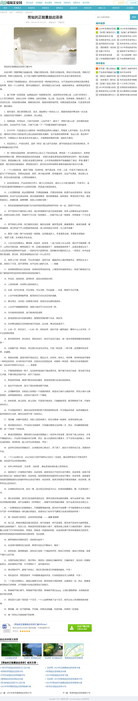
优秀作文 (76, 3)
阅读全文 (52, 22)
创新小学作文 (104, 51)
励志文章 (73, 8)
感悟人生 (101, 8)
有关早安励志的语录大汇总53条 (16, 668)
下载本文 (61, 22)
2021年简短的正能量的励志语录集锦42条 (64, 683)
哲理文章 (115, 8)
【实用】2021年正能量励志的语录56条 (63, 668)
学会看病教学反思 (127, 59)
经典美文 (17, 8)
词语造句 (67, 3)
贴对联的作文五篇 (106, 44)
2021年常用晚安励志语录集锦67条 (16, 686)
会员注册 (133, 3)
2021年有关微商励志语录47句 (19, 693)
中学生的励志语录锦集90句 (13, 675)
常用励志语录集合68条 (56, 671)
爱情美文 (59, 8)
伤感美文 (31, 8)
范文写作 (86, 3)
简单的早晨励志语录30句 (12, 671)
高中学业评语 (125, 72)
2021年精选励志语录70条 (57, 675)
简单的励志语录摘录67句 (80, 693)
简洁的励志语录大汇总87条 (13, 683)
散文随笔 (48, 3)
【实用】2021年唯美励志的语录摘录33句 (64, 679)
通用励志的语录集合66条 (12, 679)
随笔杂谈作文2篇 (106, 36)
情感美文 (45, 8)
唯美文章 (87, 8)
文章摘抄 (39, 3)
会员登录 (121, 3)
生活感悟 (129, 8)
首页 (5, 8)
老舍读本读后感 (105, 55)
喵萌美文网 (64, 699)
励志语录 (29, 12)
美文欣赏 (29, 3)
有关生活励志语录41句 (56, 686)
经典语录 (57, 3)
